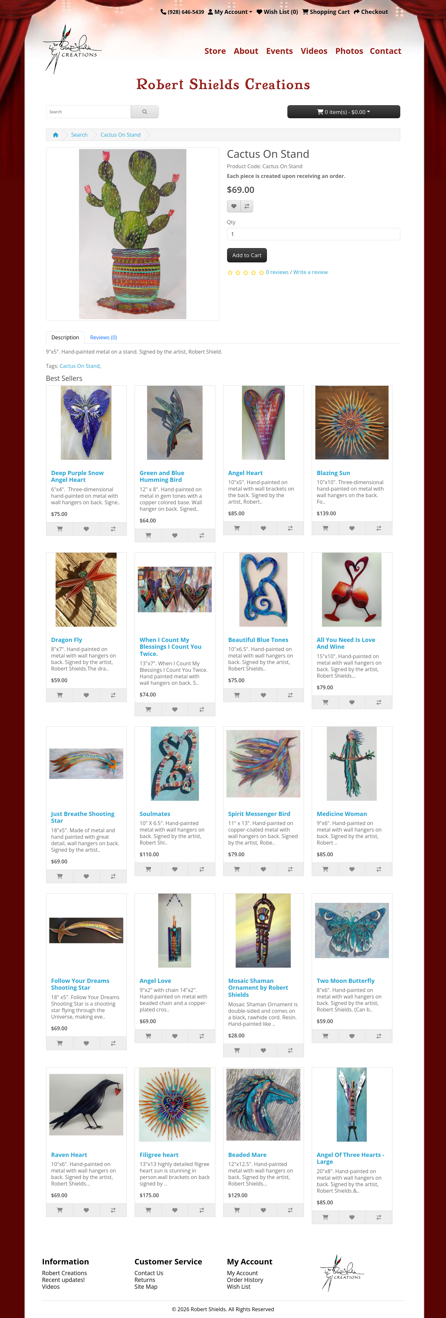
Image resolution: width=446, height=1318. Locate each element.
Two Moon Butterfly (346, 981)
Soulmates (155, 814)
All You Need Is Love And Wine (346, 643)
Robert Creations (64, 1273)
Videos (314, 50)
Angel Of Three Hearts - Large (350, 1158)
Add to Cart (247, 255)
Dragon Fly (66, 640)
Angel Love (155, 981)
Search (79, 134)
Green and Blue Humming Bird (162, 476)
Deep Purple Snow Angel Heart (77, 476)
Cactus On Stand (120, 134)
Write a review (310, 272)
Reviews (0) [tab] (103, 337)
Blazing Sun (333, 473)
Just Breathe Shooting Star (83, 817)
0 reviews (277, 272)
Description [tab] (65, 337)
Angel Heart (245, 473)
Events (279, 50)
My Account (242, 1273)
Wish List (239, 1286)
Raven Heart (69, 1155)
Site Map (146, 1286)
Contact (386, 50)
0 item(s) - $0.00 (341, 112)
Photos (349, 50)
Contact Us (149, 1273)
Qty (231, 222)
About (246, 50)
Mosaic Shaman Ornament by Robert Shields (258, 987)
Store (215, 50)
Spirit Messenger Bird (259, 814)
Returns (145, 1280)
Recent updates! (63, 1280)
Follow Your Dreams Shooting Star (80, 984)
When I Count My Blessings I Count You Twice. (171, 647)
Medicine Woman (342, 814)
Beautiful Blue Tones (258, 640)
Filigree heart (159, 1155)
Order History (245, 1280)
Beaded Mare (247, 1155)
